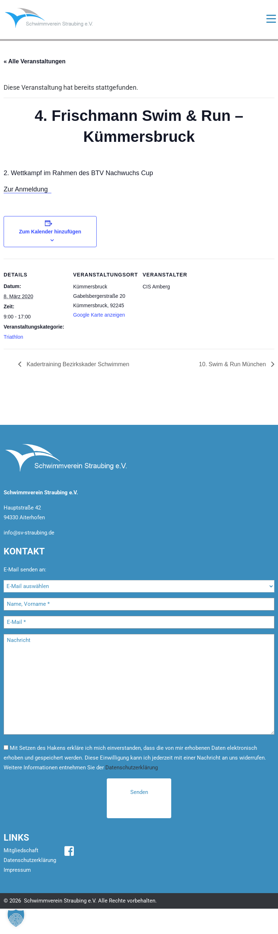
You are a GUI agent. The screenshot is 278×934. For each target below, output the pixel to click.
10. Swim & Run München (233, 364)
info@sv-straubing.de (29, 532)
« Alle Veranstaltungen (35, 61)
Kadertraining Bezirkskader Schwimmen (77, 364)
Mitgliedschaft (21, 850)
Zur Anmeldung (27, 189)
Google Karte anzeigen (99, 315)
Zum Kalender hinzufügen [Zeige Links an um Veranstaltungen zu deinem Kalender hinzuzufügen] (50, 231)
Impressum (17, 870)
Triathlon (13, 337)
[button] (16, 918)
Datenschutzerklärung (131, 767)
